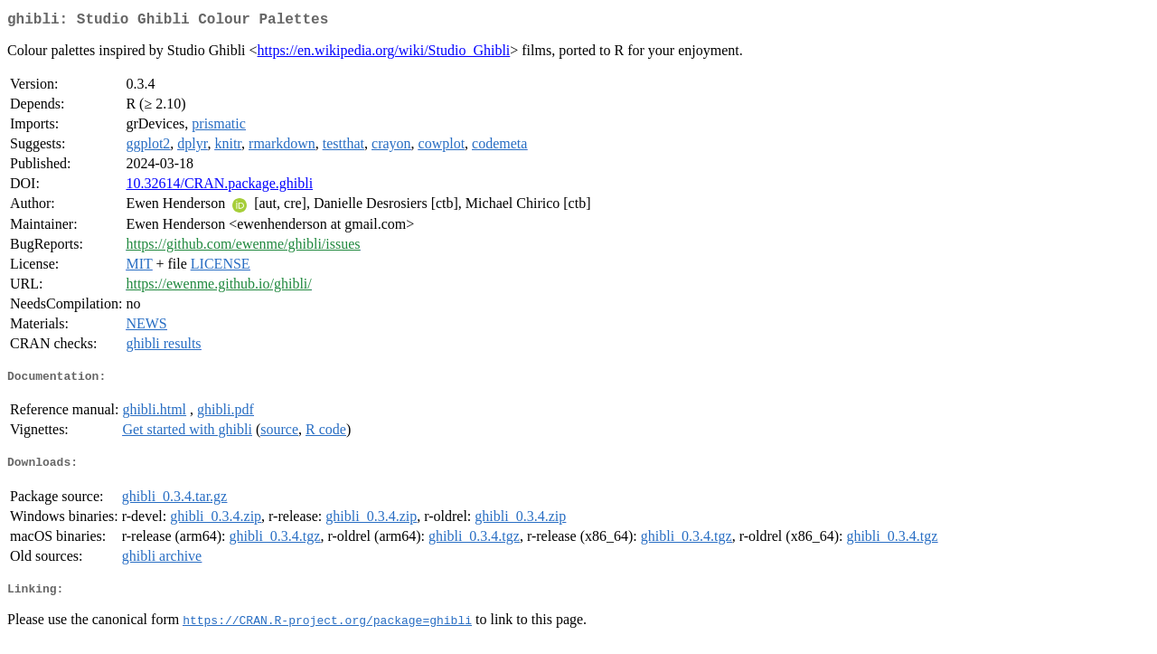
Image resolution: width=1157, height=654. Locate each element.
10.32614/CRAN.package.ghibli (219, 186)
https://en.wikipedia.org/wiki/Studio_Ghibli (384, 54)
